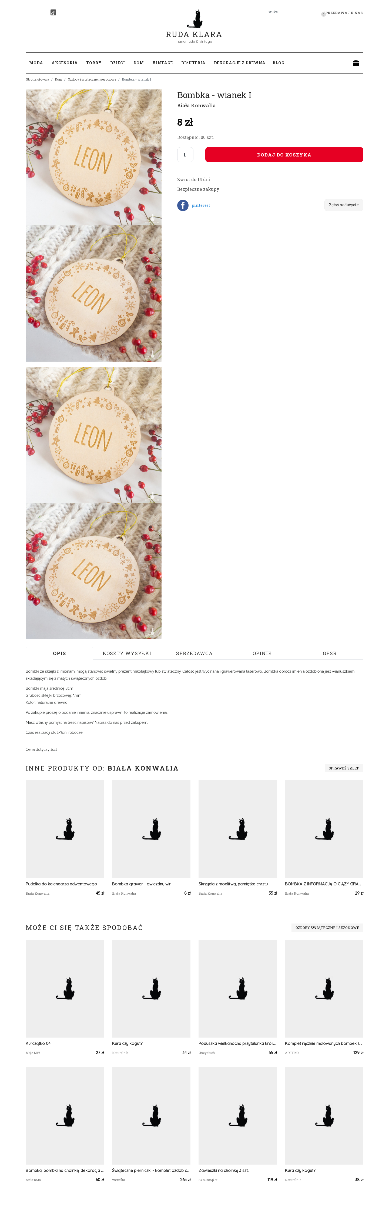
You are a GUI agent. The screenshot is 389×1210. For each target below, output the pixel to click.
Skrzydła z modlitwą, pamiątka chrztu (233, 883)
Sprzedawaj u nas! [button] (343, 12)
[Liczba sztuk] (185, 154)
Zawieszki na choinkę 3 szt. (224, 1170)
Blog (278, 62)
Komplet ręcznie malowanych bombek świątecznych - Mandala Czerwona (324, 1043)
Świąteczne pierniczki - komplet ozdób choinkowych (151, 1170)
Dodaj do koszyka (284, 155)
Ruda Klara (194, 30)
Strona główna (37, 79)
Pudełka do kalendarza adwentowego (61, 883)
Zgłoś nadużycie (344, 204)
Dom (58, 79)
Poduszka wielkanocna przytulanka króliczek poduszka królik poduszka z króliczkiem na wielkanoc (238, 1043)
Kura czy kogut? (127, 1043)
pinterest (201, 205)
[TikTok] (53, 12)
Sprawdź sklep (344, 768)
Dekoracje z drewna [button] (240, 62)
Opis (59, 653)
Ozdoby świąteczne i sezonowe (92, 79)
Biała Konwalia (196, 105)
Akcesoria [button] (65, 62)
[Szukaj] (306, 12)
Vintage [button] (162, 62)
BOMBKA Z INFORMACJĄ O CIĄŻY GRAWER (324, 883)
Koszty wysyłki (127, 653)
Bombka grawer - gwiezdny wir (141, 883)
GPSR (330, 653)
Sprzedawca (194, 653)
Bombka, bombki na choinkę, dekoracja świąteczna (65, 1170)
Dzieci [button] (117, 62)
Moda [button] (36, 62)
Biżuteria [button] (193, 62)
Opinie (262, 653)
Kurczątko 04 (38, 1043)
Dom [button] (138, 62)
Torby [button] (94, 62)
